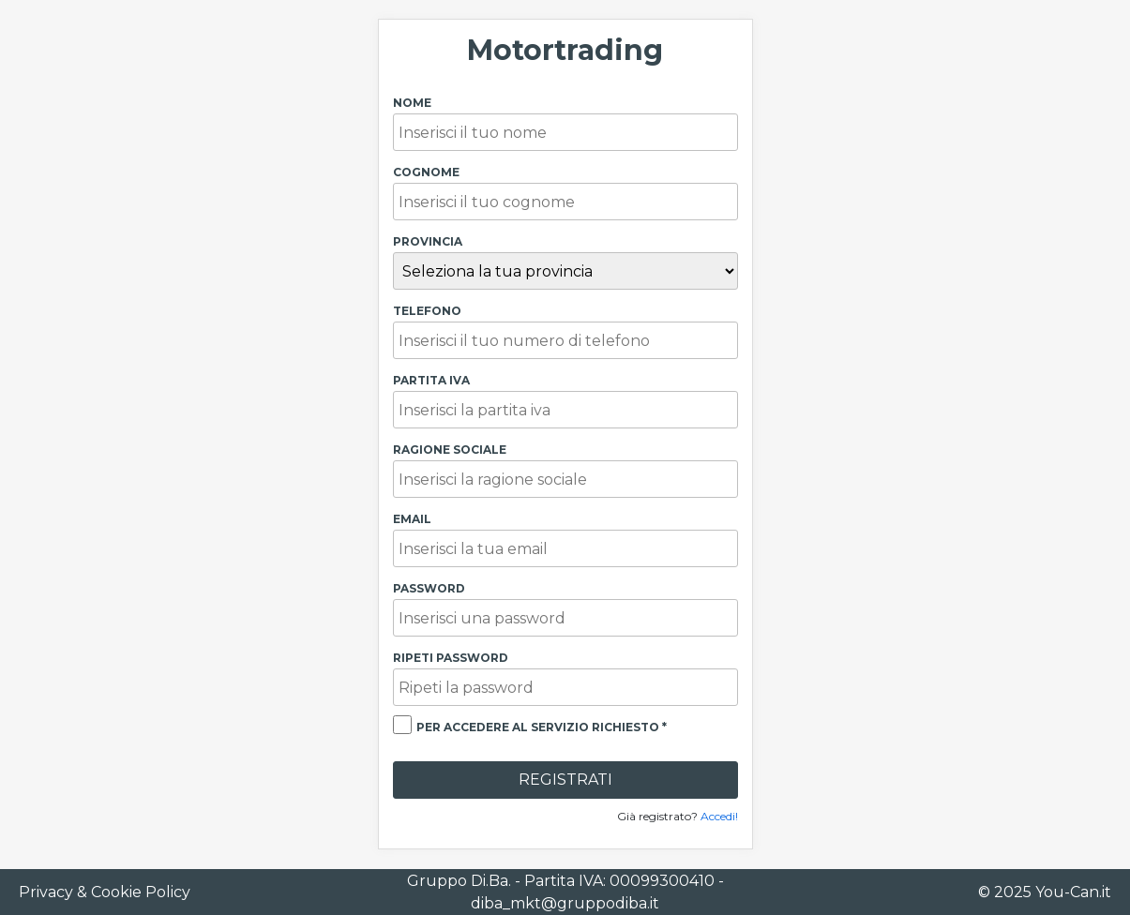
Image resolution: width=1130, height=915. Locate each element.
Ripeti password (450, 658)
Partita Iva (431, 380)
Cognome (426, 172)
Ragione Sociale (449, 449)
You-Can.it (1073, 892)
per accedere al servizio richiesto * (541, 727)
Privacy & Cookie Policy (104, 892)
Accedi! (719, 816)
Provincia (427, 241)
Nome (412, 103)
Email (412, 519)
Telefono (427, 311)
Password (429, 588)
